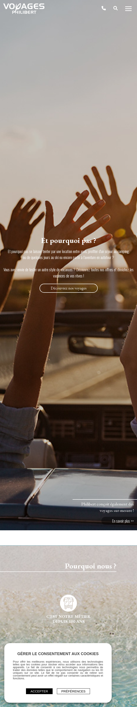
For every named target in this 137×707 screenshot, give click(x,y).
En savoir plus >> (123, 521)
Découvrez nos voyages (69, 288)
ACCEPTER (39, 691)
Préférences (73, 691)
